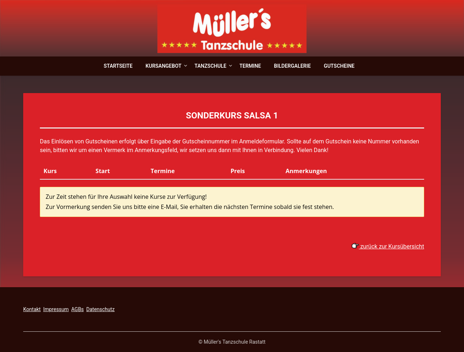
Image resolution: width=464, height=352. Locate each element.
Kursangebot (164, 66)
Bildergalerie (292, 66)
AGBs (77, 309)
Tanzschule (210, 66)
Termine (250, 66)
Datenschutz (100, 309)
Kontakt (32, 309)
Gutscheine (339, 66)
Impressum (56, 309)
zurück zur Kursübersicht (388, 246)
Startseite (118, 66)
